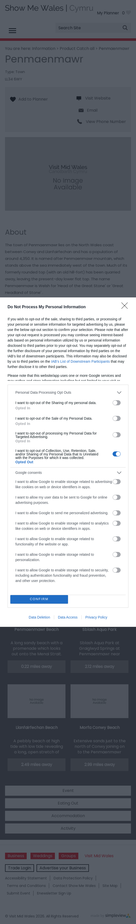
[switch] (117, 402)
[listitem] (68, 392)
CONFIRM (39, 599)
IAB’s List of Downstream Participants (80, 361)
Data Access (68, 617)
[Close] (126, 307)
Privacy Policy (96, 617)
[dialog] (68, 462)
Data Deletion (39, 617)
